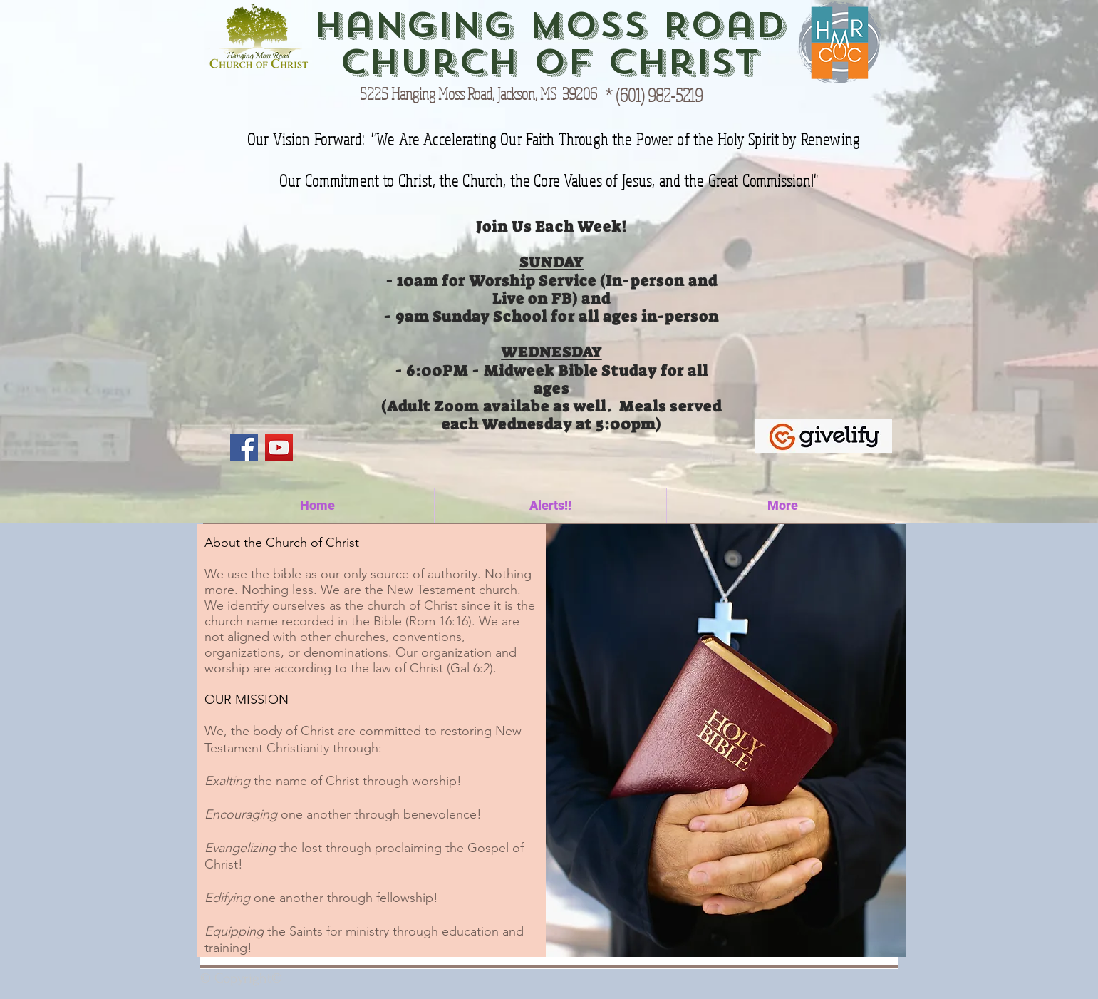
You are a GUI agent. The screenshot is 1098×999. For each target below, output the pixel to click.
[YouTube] (279, 447)
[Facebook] (244, 447)
